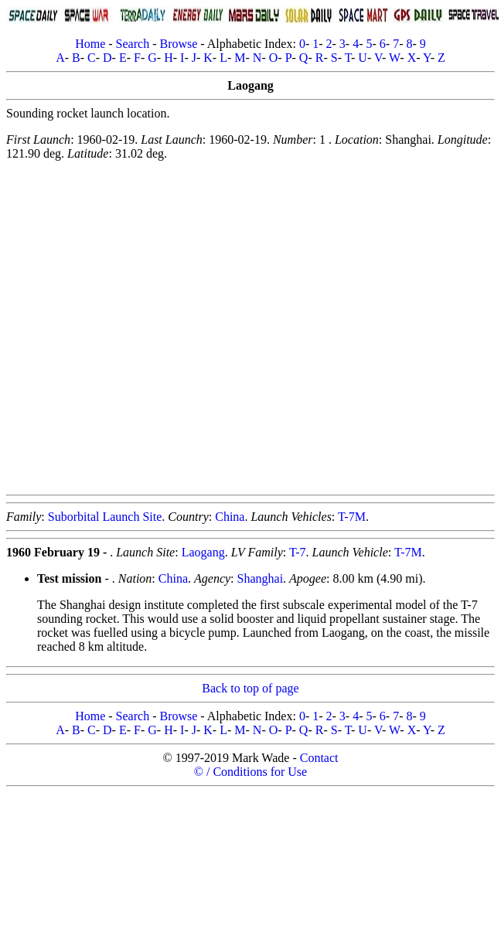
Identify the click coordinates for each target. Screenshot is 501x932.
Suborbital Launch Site (105, 516)
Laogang (203, 552)
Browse (178, 43)
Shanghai (260, 578)
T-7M (352, 516)
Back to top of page (250, 688)
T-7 (297, 552)
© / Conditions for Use (250, 771)
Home (90, 43)
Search (133, 43)
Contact (319, 757)
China (229, 516)
